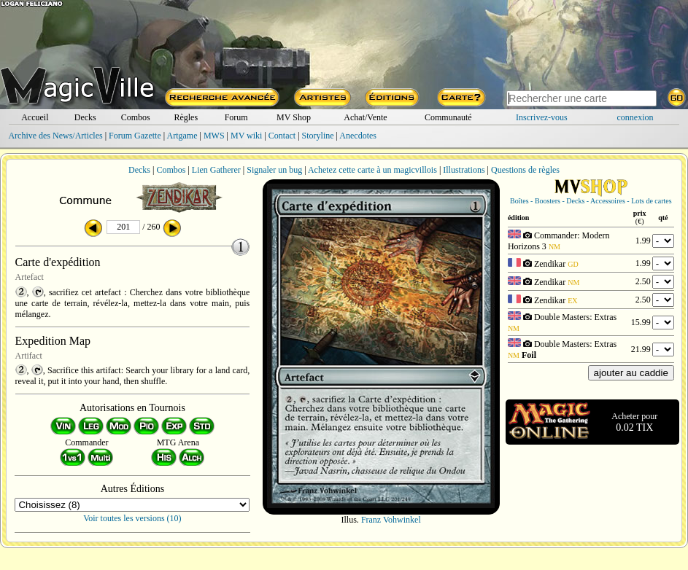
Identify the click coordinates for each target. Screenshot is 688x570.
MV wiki (246, 135)
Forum (236, 117)
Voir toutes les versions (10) (132, 518)
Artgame (182, 135)
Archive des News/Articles (55, 135)
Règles (186, 117)
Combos (135, 117)
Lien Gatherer (216, 170)
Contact (281, 135)
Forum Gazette (135, 135)
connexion (635, 117)
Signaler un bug (274, 170)
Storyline (318, 135)
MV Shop (294, 117)
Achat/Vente (365, 117)
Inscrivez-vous (542, 117)
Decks (85, 117)
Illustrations (463, 170)
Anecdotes (357, 135)
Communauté (448, 117)
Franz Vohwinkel (391, 520)
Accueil (34, 117)
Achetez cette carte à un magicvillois (372, 170)
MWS (214, 135)
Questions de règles (525, 170)
